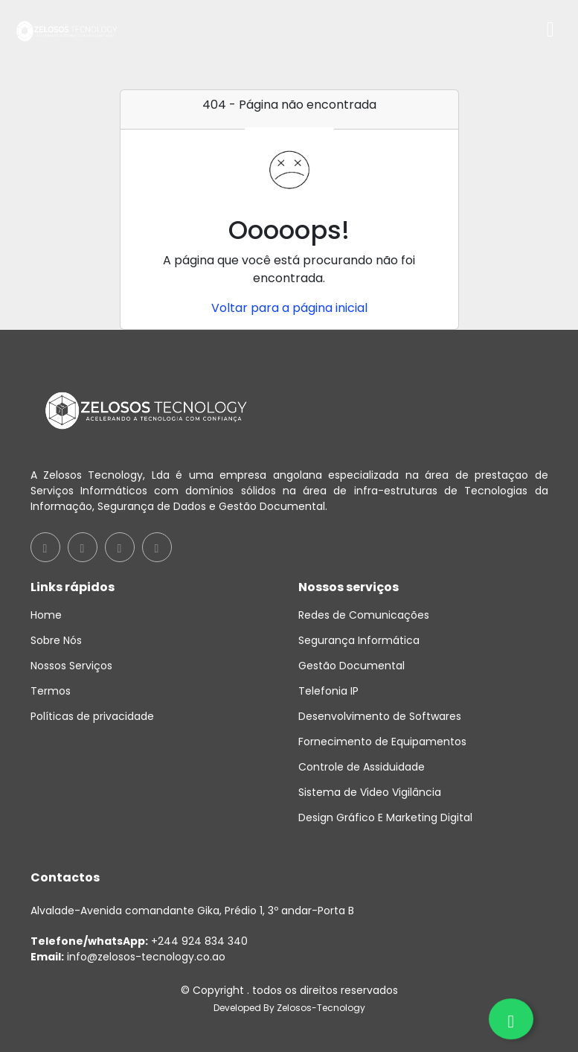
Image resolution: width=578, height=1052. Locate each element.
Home (46, 615)
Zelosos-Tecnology (321, 1007)
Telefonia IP (328, 691)
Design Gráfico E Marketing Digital (385, 817)
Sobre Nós (56, 640)
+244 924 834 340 (139, 941)
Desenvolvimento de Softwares (379, 716)
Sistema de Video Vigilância (369, 792)
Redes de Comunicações (363, 615)
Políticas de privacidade (92, 716)
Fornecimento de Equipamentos (382, 741)
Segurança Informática (359, 640)
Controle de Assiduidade (361, 767)
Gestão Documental (351, 665)
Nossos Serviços (71, 665)
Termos (50, 691)
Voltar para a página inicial (289, 307)
